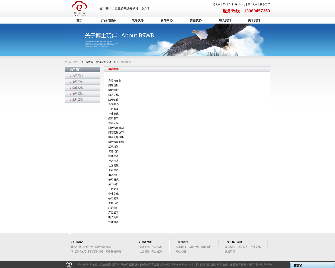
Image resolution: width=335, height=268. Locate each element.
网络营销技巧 (116, 132)
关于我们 (254, 20)
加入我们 (225, 20)
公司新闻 (113, 108)
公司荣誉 (77, 81)
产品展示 (113, 212)
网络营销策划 (116, 127)
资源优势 (196, 20)
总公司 (217, 4)
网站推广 (113, 90)
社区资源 (113, 165)
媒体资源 (113, 156)
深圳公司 (240, 4)
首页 (79, 20)
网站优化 (113, 94)
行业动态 (78, 242)
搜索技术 (113, 160)
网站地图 (181, 251)
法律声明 (193, 246)
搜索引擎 (113, 118)
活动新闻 (113, 146)
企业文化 (77, 87)
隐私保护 (206, 246)
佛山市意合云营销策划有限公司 (98, 62)
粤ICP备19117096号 (260, 264)
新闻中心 (167, 20)
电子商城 (113, 217)
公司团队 (77, 93)
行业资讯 (113, 113)
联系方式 (265, 4)
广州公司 (228, 4)
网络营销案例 (116, 141)
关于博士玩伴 (234, 242)
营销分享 (113, 123)
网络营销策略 (116, 137)
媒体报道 (113, 221)
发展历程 (77, 99)
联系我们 (113, 207)
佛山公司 (252, 4)
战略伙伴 (138, 20)
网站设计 (113, 85)
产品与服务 (108, 20)
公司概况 (113, 179)
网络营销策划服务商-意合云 (212, 264)
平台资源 (113, 170)
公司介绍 (230, 246)
